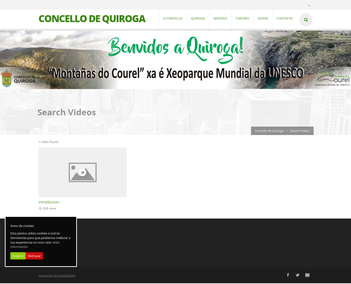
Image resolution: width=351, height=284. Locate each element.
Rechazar (34, 256)
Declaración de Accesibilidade (56, 276)
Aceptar (18, 256)
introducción (48, 202)
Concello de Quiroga (271, 131)
